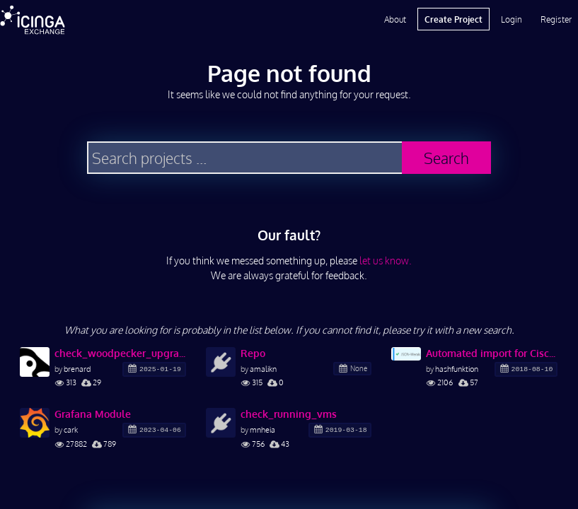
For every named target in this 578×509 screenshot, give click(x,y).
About (395, 19)
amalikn (263, 368)
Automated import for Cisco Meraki (491, 353)
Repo (253, 353)
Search (446, 158)
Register (556, 19)
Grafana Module (92, 414)
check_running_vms (289, 414)
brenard (77, 368)
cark (71, 429)
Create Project (453, 19)
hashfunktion (456, 368)
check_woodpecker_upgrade (120, 353)
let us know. (385, 261)
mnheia (262, 429)
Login (511, 19)
